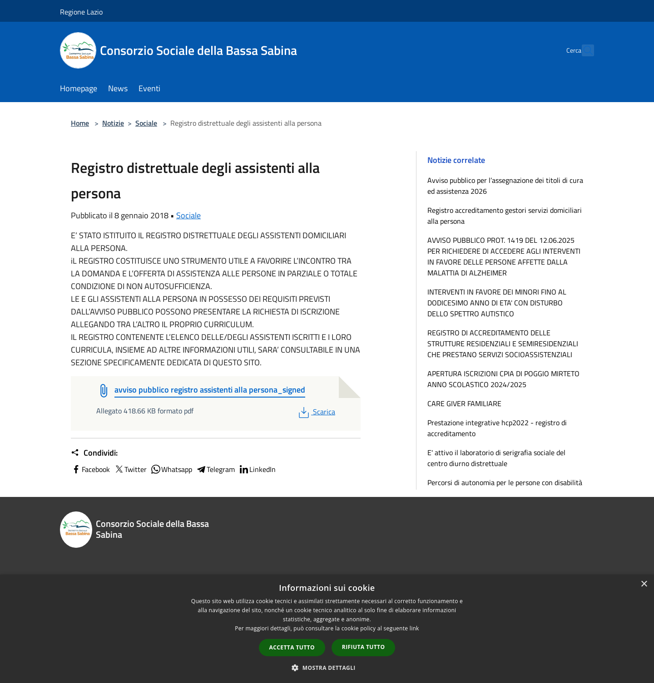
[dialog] (327, 629)
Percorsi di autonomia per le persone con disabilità (504, 482)
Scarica (316, 411)
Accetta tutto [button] (292, 647)
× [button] (643, 584)
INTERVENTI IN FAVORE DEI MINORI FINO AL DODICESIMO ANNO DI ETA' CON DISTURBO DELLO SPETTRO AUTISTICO (496, 302)
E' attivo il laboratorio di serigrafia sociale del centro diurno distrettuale (496, 458)
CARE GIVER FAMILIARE (464, 403)
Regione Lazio (81, 11)
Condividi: (94, 453)
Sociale (146, 123)
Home (80, 123)
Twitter (130, 469)
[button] (327, 667)
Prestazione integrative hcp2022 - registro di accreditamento (497, 428)
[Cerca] (583, 50)
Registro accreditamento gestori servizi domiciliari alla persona (504, 215)
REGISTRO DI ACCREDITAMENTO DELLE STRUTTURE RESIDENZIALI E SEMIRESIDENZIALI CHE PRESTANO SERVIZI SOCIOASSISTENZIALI (502, 343)
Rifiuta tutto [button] (363, 647)
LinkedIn (257, 469)
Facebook (90, 469)
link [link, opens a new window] (414, 628)
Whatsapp (171, 469)
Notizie (113, 123)
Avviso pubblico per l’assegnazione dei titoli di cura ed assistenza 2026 (505, 186)
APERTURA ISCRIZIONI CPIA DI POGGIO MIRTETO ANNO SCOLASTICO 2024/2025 (503, 379)
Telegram (215, 469)
